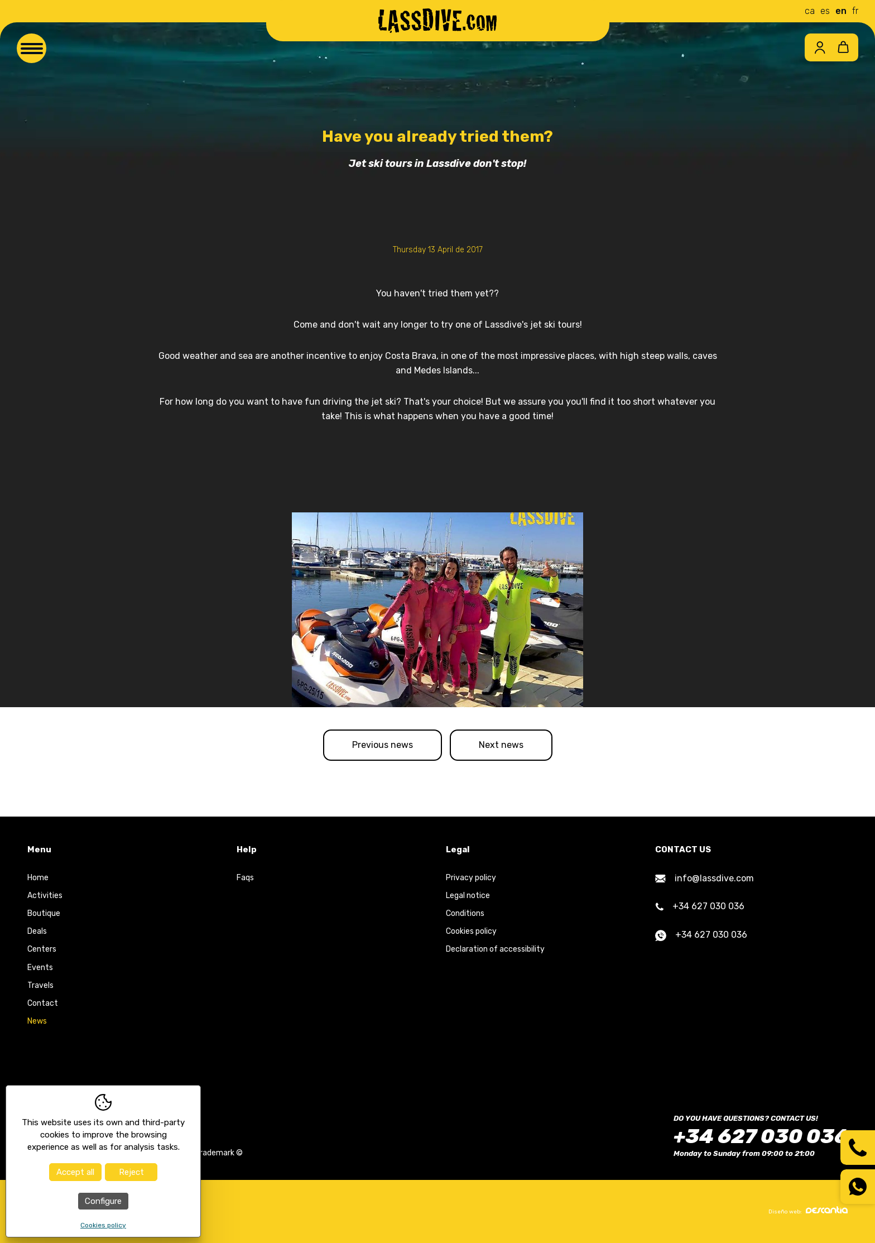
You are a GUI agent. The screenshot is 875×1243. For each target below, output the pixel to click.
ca (810, 11)
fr (855, 11)
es (825, 11)
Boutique (43, 913)
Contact (42, 1003)
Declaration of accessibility (495, 949)
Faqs (245, 877)
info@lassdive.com (704, 878)
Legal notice (468, 895)
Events (40, 967)
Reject (131, 1172)
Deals (37, 931)
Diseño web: (808, 1210)
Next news (501, 745)
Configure (103, 1201)
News (37, 1021)
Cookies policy (471, 931)
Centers (41, 949)
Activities (44, 895)
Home (38, 877)
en (841, 11)
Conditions (465, 913)
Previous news (382, 745)
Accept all (75, 1172)
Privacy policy (471, 877)
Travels (40, 985)
